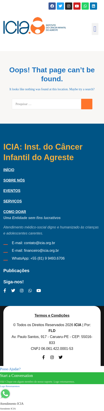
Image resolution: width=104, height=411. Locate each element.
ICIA (77, 325)
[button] (95, 29)
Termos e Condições (51, 315)
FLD (52, 331)
